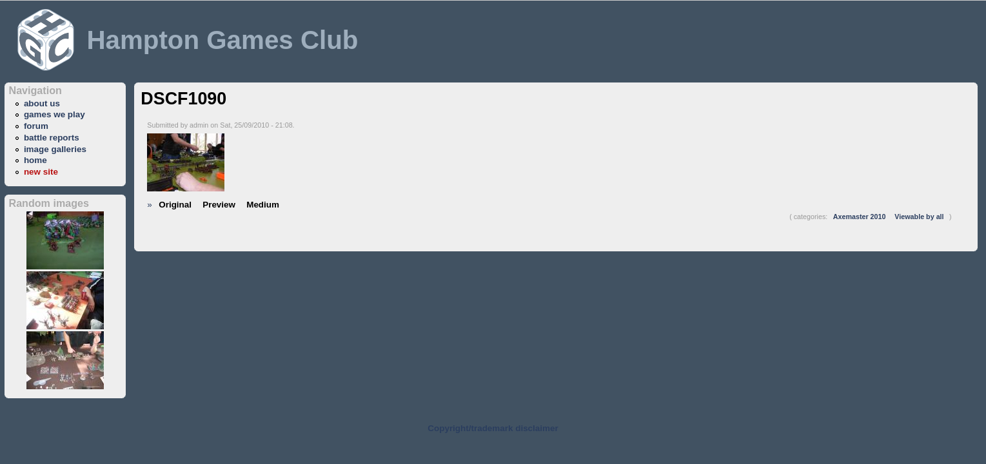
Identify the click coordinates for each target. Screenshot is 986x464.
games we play (54, 114)
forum (36, 126)
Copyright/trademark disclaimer (493, 428)
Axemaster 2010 (859, 216)
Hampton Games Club (222, 40)
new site (41, 172)
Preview (218, 204)
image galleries (55, 149)
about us (42, 103)
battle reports (51, 137)
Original (175, 204)
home (35, 160)
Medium (262, 204)
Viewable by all (918, 216)
